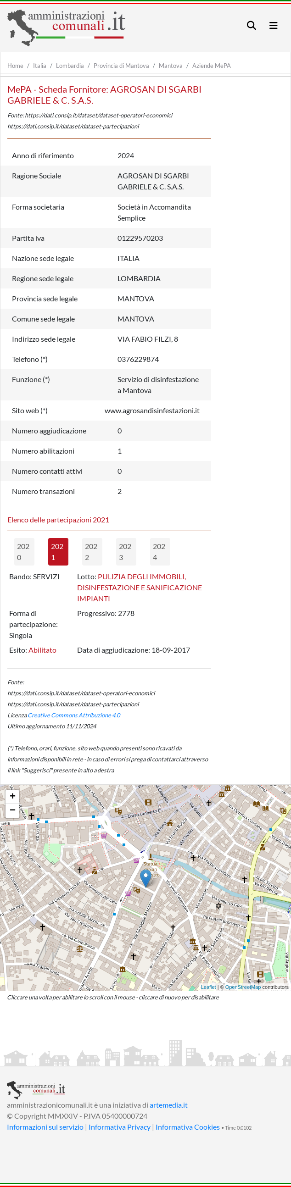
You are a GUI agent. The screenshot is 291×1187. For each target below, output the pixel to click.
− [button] (13, 811)
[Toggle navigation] (251, 25)
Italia (39, 65)
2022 (91, 551)
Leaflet (208, 987)
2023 (125, 551)
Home (15, 65)
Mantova (171, 65)
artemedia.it (169, 1104)
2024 (159, 551)
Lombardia (70, 65)
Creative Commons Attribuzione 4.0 (74, 715)
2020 (23, 551)
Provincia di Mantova (121, 65)
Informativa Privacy (120, 1126)
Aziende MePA (211, 65)
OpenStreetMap (243, 987)
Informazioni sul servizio (45, 1126)
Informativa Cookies (188, 1126)
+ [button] (13, 797)
